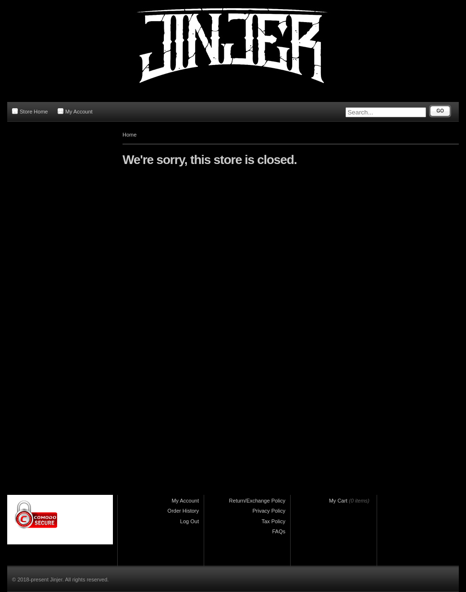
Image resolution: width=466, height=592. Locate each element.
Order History (183, 511)
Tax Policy (273, 521)
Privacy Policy (269, 511)
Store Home (30, 111)
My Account (75, 111)
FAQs (278, 531)
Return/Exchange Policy (257, 501)
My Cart (338, 501)
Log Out (189, 521)
